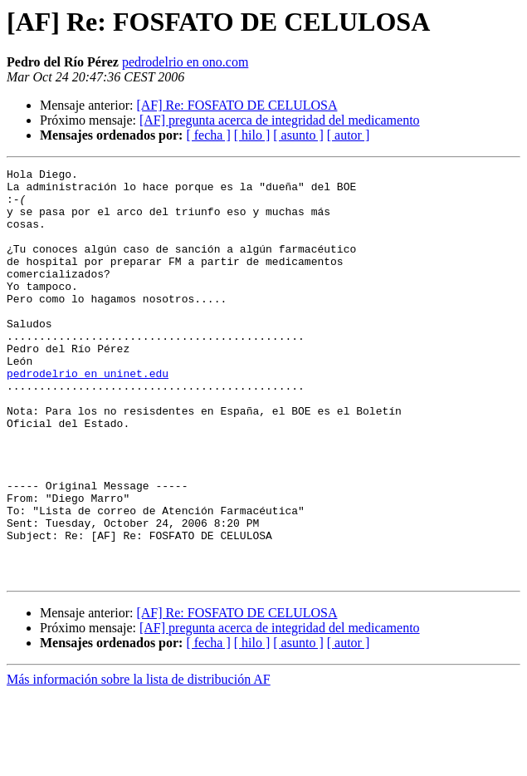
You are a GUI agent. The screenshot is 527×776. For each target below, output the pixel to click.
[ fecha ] (208, 135)
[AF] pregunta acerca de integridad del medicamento (279, 120)
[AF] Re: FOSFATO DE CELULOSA (236, 105)
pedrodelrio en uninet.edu (87, 415)
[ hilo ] (252, 135)
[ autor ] (348, 135)
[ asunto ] (298, 135)
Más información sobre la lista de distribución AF (139, 761)
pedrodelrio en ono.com (185, 62)
